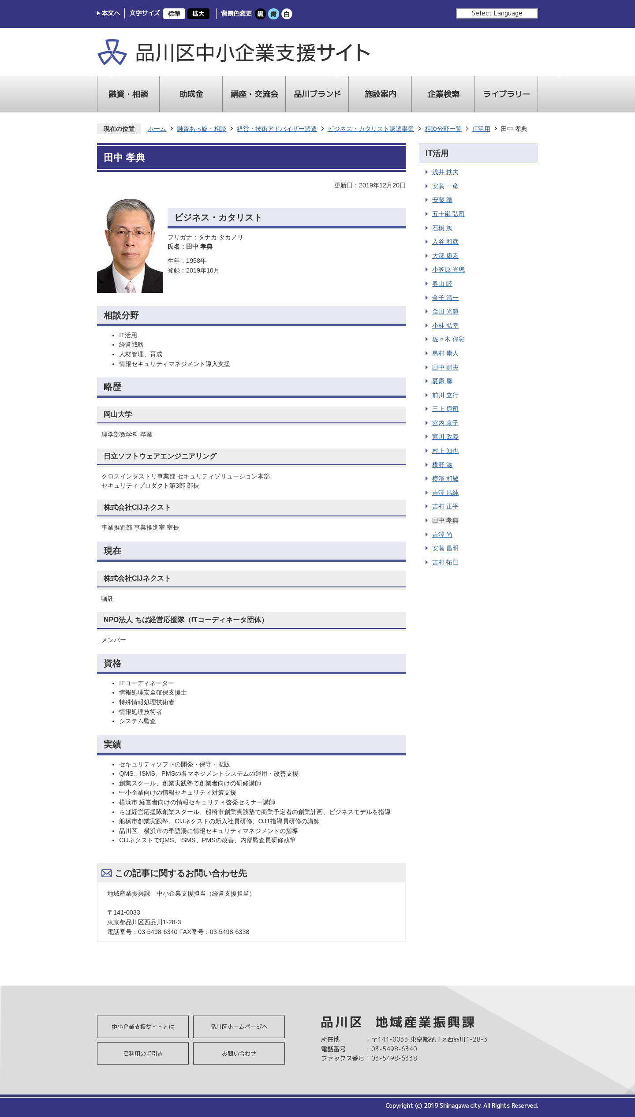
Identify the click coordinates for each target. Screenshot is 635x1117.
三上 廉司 (445, 408)
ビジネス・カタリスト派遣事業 (371, 128)
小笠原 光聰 (448, 269)
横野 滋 (442, 464)
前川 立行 (445, 395)
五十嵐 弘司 (448, 213)
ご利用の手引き (143, 1053)
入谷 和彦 (445, 241)
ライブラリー (506, 94)
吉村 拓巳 (445, 562)
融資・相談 (128, 94)
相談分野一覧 (443, 128)
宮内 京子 (445, 422)
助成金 (191, 94)
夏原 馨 (442, 381)
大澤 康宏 (445, 255)
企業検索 (443, 94)
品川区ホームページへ (239, 1027)
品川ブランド (317, 94)
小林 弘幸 (445, 325)
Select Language (497, 13)
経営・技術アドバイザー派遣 (277, 128)
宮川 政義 (445, 436)
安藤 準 (442, 199)
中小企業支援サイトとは (143, 1027)
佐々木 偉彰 (448, 339)
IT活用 (481, 128)
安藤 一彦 (445, 186)
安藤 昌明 (445, 548)
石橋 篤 (442, 228)
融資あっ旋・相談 (201, 128)
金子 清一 (445, 297)
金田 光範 (445, 311)
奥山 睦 (442, 283)
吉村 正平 (445, 506)
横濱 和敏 (445, 478)
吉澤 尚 (442, 534)
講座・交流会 (254, 94)
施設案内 (380, 94)
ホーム (157, 128)
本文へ (110, 13)
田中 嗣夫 (445, 367)
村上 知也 (445, 450)
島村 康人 (445, 353)
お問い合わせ (239, 1053)
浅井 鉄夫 (445, 172)
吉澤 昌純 (445, 492)
